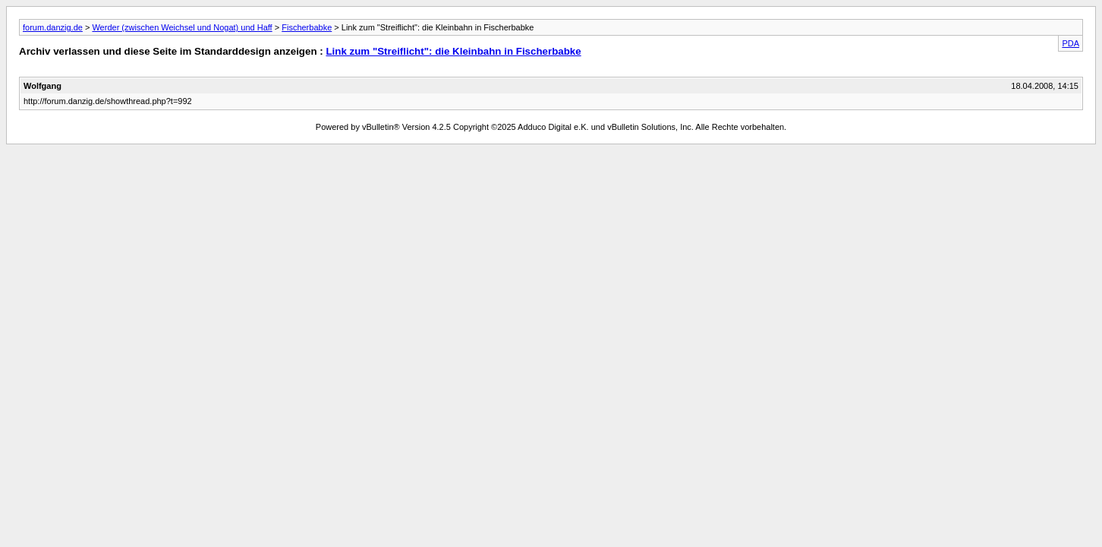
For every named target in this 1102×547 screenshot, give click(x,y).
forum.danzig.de (53, 27)
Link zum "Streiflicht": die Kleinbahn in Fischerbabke (453, 51)
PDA (1070, 43)
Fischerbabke (307, 27)
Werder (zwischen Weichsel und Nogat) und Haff (182, 27)
